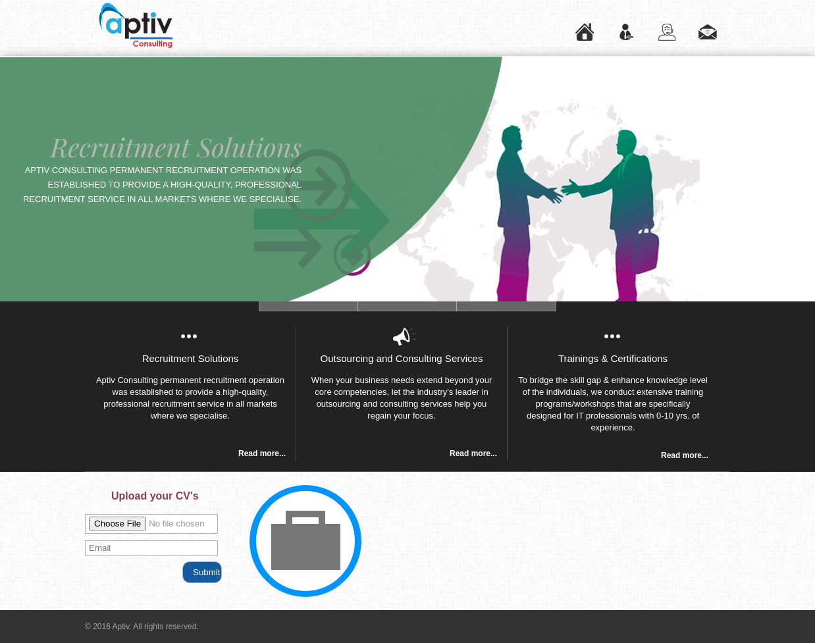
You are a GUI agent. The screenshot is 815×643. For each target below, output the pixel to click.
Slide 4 (506, 305)
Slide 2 (308, 305)
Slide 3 (407, 305)
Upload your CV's (155, 496)
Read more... (262, 453)
